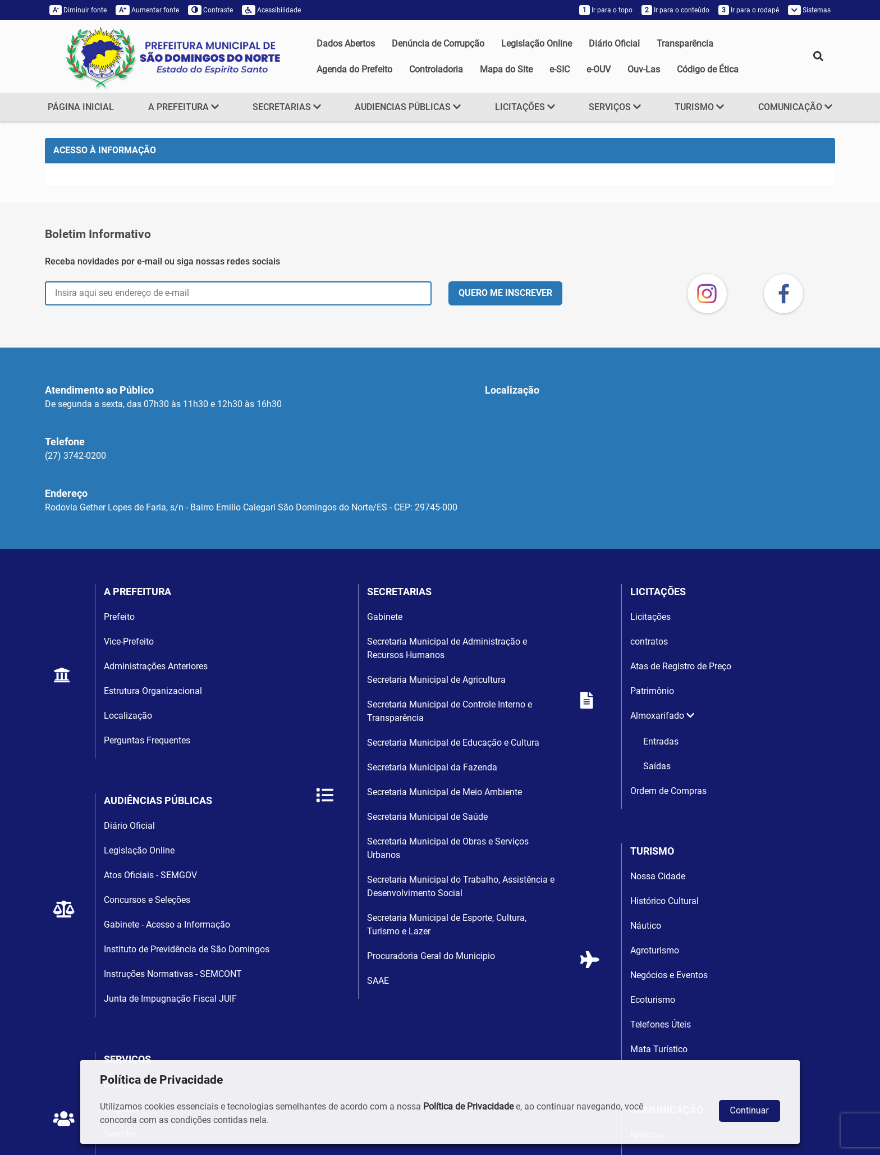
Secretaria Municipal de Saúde (427, 816)
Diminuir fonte (78, 10)
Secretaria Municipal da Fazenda (432, 767)
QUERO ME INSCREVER (505, 292)
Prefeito (119, 616)
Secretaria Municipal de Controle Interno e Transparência (449, 711)
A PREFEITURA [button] (183, 107)
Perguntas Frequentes (147, 740)
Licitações (650, 616)
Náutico (645, 925)
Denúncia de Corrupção (438, 43)
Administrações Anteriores (156, 666)
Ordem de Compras (668, 791)
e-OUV (598, 69)
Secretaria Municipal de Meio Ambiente (444, 792)
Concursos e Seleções (147, 899)
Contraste (210, 10)
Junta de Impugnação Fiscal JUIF (170, 998)
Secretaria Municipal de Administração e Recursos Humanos (447, 648)
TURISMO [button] (699, 107)
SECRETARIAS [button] (287, 107)
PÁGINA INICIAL (81, 107)
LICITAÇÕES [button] (525, 107)
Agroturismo (654, 950)
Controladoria (436, 69)
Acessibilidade (271, 10)
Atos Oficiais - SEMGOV (150, 875)
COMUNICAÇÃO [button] (795, 107)
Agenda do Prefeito (354, 69)
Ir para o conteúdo (675, 10)
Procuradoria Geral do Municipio (431, 956)
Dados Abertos (346, 43)
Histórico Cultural (664, 901)
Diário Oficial (614, 43)
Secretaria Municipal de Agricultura (436, 679)
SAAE (378, 980)
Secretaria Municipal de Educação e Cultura (453, 742)
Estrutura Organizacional (153, 691)
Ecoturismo (652, 999)
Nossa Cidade (657, 876)
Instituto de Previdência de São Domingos (186, 949)
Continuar (749, 1110)
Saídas (657, 766)
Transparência (685, 43)
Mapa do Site (506, 69)
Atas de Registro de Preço (680, 666)
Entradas (661, 741)
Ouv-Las (643, 69)
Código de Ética (708, 69)
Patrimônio (652, 691)
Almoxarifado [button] (662, 715)
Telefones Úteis (660, 1024)
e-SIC (559, 69)
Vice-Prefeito (129, 641)
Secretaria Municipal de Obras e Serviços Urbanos (448, 848)
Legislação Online (536, 43)
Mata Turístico (659, 1049)
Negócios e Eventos (669, 975)
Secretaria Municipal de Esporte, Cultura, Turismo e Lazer (446, 924)
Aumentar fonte (147, 10)
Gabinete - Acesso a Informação (167, 924)
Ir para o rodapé (748, 10)
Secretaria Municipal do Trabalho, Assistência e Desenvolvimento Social (460, 886)
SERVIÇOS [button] (615, 107)
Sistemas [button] (809, 10)
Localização (128, 715)
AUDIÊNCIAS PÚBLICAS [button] (408, 107)
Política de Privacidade (468, 1106)
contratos (649, 641)
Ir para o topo (605, 10)
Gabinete (384, 616)
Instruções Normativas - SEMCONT (173, 974)
